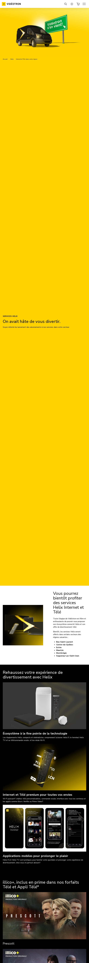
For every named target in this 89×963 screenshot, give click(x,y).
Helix (11, 59)
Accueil (5, 59)
